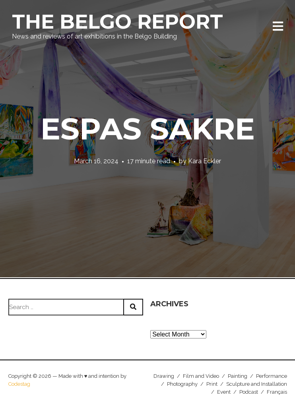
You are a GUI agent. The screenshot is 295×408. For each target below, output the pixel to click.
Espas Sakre (148, 129)
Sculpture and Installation (256, 384)
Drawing (163, 376)
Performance (271, 376)
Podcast (248, 392)
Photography (182, 384)
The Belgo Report (117, 22)
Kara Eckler (204, 161)
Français (277, 392)
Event (224, 392)
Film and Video (201, 376)
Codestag (19, 384)
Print (211, 384)
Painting (237, 376)
